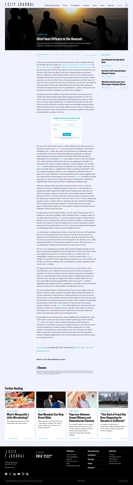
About (102, 5)
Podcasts (86, 5)
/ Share (94, 55)
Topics (95, 5)
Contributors (92, 455)
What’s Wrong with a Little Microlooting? (18, 416)
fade (82, 281)
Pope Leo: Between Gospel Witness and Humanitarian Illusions (81, 417)
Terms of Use (113, 461)
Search (65, 5)
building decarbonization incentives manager (75, 67)
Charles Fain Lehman (12, 411)
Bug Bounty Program (115, 463)
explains (89, 256)
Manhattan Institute (115, 457)
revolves (39, 166)
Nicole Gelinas (42, 411)
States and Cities (54, 54)
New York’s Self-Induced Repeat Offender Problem (114, 72)
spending (78, 176)
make (60, 218)
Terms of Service (66, 138)
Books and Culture (72, 461)
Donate (120, 5)
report (61, 158)
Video (68, 463)
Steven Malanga (42, 34)
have (93, 242)
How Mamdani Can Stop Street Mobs (113, 61)
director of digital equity (45, 67)
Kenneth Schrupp (105, 411)
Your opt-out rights (123, 481)
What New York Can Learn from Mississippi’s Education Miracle (114, 83)
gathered (58, 148)
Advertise (112, 454)
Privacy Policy (76, 137)
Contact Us (91, 467)
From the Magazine (72, 457)
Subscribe (111, 5)
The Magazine (75, 5)
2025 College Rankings (52, 5)
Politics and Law (64, 54)
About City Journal (93, 451)
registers (59, 305)
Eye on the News (13, 438)
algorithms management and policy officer (76, 64)
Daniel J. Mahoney (74, 411)
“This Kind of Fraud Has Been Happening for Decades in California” (113, 417)
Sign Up (66, 134)
